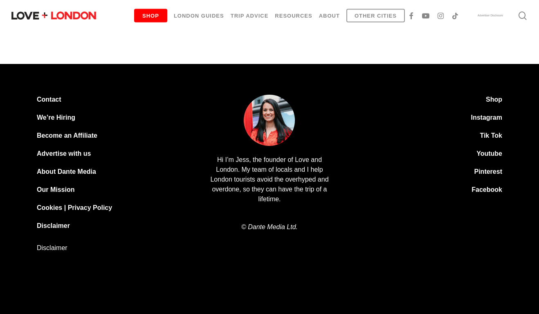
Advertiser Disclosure (490, 15)
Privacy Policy (90, 207)
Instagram (486, 117)
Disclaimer (53, 225)
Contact (49, 99)
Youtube (489, 153)
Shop (494, 99)
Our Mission (55, 189)
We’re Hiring (56, 117)
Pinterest (488, 171)
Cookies (49, 207)
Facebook (487, 189)
